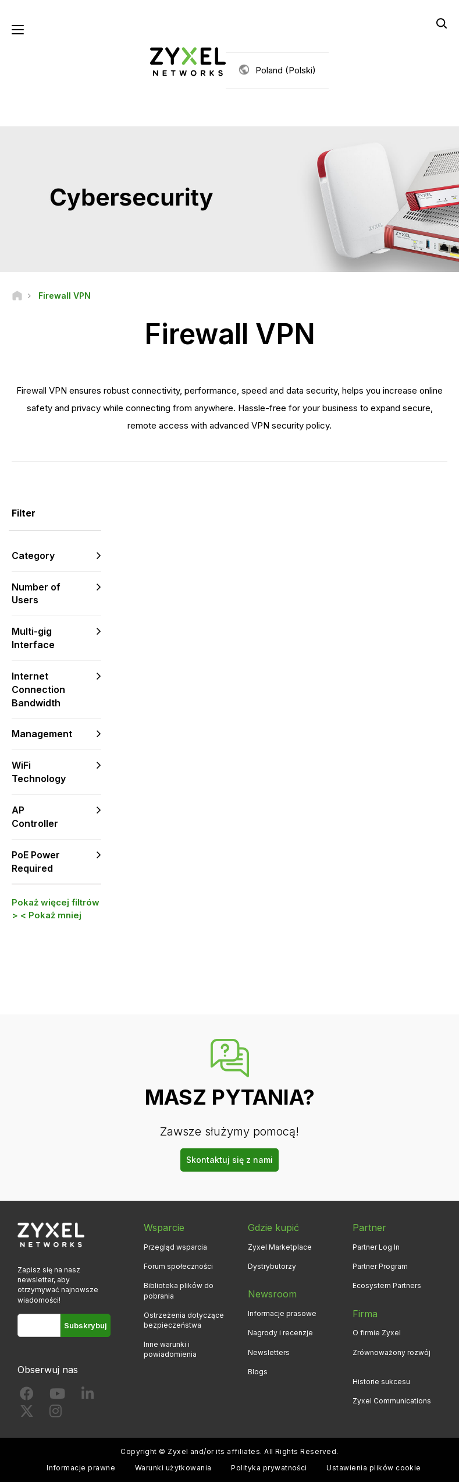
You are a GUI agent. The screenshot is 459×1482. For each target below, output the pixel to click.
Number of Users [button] (36, 593)
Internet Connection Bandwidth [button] (38, 689)
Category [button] (33, 555)
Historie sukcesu (381, 1381)
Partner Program (380, 1266)
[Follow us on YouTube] (57, 1396)
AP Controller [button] (35, 816)
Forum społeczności (178, 1266)
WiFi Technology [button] (39, 771)
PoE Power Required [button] (36, 861)
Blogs (258, 1371)
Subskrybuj (85, 1325)
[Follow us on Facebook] (27, 1396)
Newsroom (272, 1294)
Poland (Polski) (285, 70)
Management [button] (42, 734)
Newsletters (269, 1352)
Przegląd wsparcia (175, 1247)
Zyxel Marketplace (280, 1247)
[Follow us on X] (27, 1413)
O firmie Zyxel (377, 1332)
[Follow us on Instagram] (55, 1413)
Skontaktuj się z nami (229, 1160)
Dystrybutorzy (272, 1266)
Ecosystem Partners (387, 1285)
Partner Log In (376, 1247)
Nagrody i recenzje (280, 1332)
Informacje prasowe (282, 1313)
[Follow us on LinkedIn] (87, 1396)
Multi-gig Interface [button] (33, 637)
